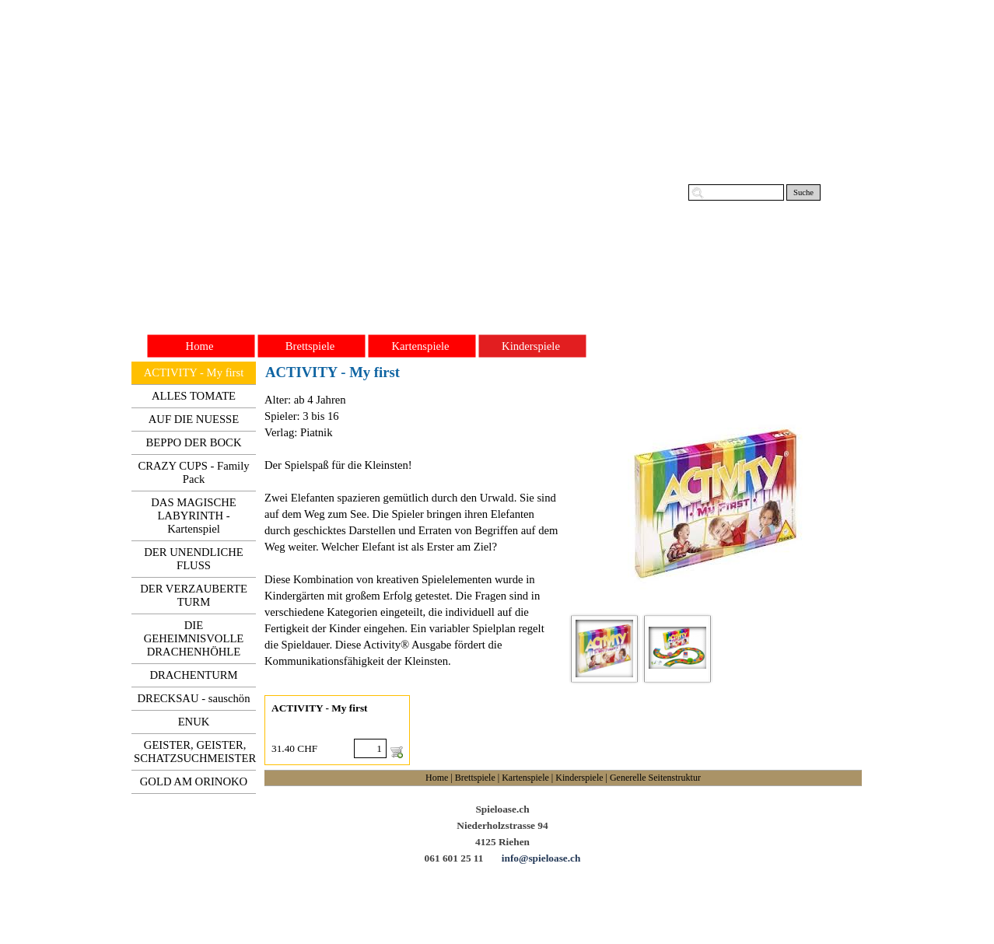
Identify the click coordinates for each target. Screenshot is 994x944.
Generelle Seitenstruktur (655, 777)
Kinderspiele (579, 777)
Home (436, 777)
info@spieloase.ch (541, 858)
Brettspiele (475, 777)
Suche (803, 192)
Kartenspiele (525, 777)
